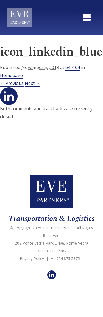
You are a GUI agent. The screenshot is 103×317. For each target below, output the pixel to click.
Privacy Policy (32, 258)
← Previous (12, 83)
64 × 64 (72, 67)
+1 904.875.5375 (65, 258)
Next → (32, 83)
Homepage (11, 75)
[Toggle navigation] (86, 17)
